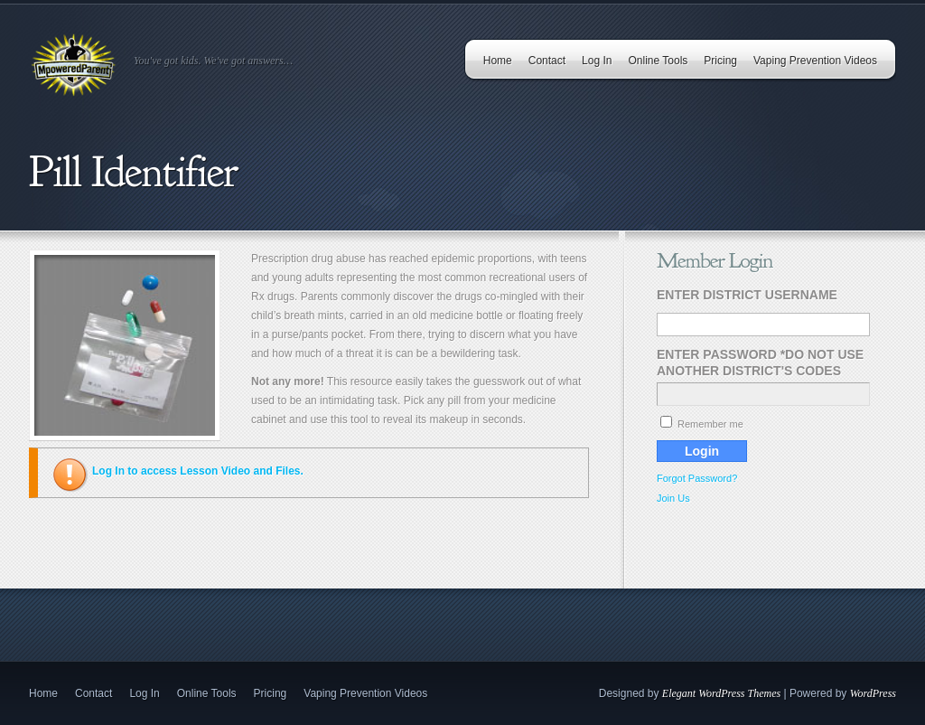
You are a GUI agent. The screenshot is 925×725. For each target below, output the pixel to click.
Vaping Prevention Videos (815, 60)
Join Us (673, 498)
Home (497, 60)
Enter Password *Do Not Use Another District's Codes (760, 362)
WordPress (873, 693)
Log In (597, 60)
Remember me (701, 424)
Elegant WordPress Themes (721, 693)
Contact (546, 60)
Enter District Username (747, 294)
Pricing (720, 60)
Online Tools (657, 60)
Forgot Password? (697, 478)
